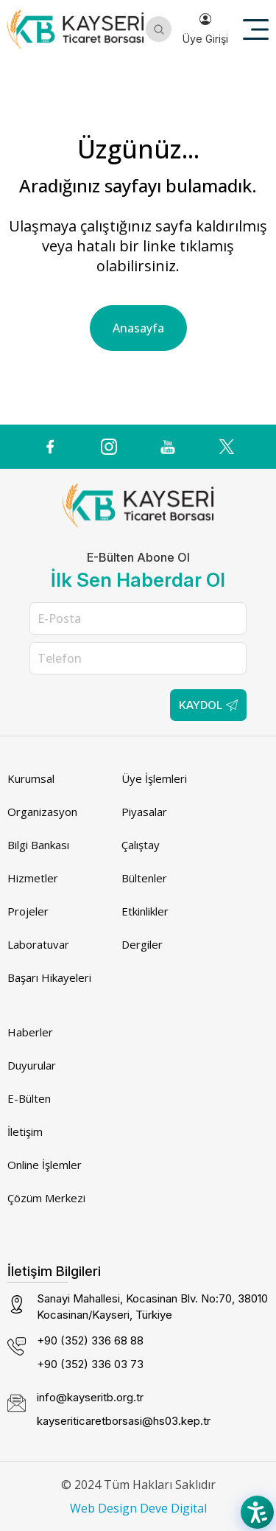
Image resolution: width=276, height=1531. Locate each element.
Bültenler (144, 878)
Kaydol (208, 705)
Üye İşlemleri (154, 778)
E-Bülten (29, 1098)
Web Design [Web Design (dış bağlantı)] (103, 1508)
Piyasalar (144, 811)
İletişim (25, 1131)
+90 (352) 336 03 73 (90, 1364)
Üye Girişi (205, 29)
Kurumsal (30, 778)
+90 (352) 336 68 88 (90, 1340)
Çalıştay (140, 844)
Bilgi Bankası (38, 844)
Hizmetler (32, 878)
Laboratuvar (38, 944)
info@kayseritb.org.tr (90, 1397)
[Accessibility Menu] (257, 1512)
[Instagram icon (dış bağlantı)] (109, 446)
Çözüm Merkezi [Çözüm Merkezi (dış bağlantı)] (46, 1197)
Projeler (28, 911)
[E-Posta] (138, 618)
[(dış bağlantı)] (50, 446)
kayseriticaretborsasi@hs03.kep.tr (123, 1421)
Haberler (30, 1032)
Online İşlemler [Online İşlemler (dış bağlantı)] (44, 1164)
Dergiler (142, 944)
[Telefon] (138, 658)
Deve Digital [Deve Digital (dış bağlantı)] (173, 1508)
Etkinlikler (145, 911)
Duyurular (31, 1065)
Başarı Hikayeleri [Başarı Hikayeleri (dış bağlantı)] (49, 977)
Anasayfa (138, 328)
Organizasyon (42, 811)
